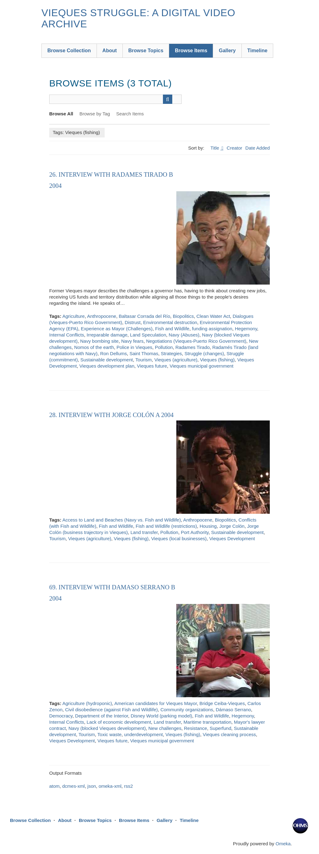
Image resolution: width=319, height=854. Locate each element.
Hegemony (246, 328)
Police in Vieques (134, 347)
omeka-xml (109, 786)
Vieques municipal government (201, 366)
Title (216, 148)
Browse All (61, 113)
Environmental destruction (170, 322)
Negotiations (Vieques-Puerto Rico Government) (196, 341)
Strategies (171, 353)
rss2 (128, 786)
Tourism (144, 359)
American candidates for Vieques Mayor (155, 703)
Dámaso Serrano (233, 709)
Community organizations (186, 709)
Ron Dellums (113, 353)
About (109, 50)
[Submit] (167, 99)
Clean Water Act (213, 316)
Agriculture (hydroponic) (87, 703)
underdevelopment (143, 734)
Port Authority (195, 532)
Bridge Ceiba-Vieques (222, 703)
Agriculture (73, 316)
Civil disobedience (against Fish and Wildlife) (111, 709)
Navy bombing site (99, 341)
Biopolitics (183, 316)
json (92, 786)
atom (54, 786)
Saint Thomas (144, 353)
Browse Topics (146, 50)
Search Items (130, 113)
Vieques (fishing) (217, 359)
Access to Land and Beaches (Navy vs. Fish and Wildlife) (121, 519)
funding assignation (212, 328)
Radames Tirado (192, 347)
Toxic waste (110, 734)
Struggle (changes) (204, 353)
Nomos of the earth (94, 347)
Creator (234, 148)
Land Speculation (148, 334)
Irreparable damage (107, 334)
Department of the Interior (101, 715)
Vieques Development (232, 538)
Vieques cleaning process (229, 734)
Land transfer (144, 532)
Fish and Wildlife (172, 328)
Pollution (164, 347)
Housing (208, 526)
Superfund (220, 728)
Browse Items (191, 50)
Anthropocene (101, 316)
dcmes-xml (73, 786)
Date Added (257, 148)
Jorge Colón (232, 526)
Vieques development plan (107, 366)
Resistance (195, 728)
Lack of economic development (119, 722)
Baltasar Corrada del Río (144, 316)
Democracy (61, 715)
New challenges (164, 728)
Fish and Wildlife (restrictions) (166, 526)
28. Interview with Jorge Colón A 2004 (111, 414)
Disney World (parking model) (161, 715)
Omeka (282, 843)
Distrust (132, 322)
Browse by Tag (94, 113)
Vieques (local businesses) (179, 538)
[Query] (115, 99)
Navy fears (132, 341)
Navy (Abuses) (184, 334)
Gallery (227, 50)
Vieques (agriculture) (175, 359)
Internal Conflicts (66, 334)
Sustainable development (106, 359)
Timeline (257, 50)
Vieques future (152, 366)
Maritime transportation (207, 722)
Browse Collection (69, 50)
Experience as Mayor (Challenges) (116, 328)
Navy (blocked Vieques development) (107, 728)
